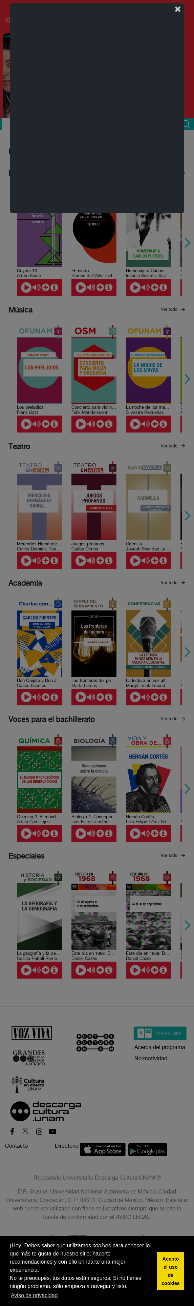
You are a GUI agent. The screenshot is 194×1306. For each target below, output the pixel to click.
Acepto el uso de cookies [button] (170, 1271)
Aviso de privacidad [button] (34, 1295)
